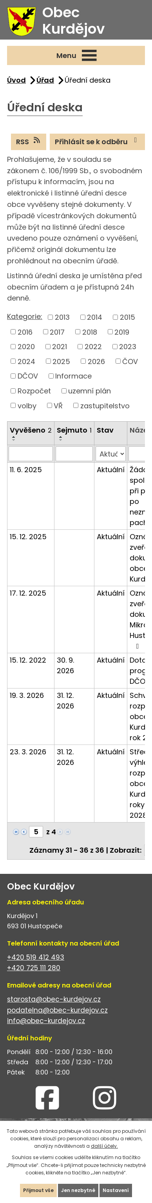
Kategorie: (24, 316)
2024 (26, 361)
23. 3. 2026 (28, 752)
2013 (62, 317)
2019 (121, 332)
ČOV (130, 361)
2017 (57, 332)
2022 (93, 346)
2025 (61, 361)
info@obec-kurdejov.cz (46, 1020)
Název (141, 430)
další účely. (104, 1146)
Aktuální (111, 470)
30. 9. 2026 (65, 665)
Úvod (16, 80)
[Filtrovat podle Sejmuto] (74, 453)
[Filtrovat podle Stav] (111, 453)
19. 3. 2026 (27, 695)
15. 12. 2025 (28, 537)
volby (27, 405)
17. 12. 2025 (28, 593)
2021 (59, 346)
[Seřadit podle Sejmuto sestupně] (61, 440)
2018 (89, 332)
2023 (127, 346)
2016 (25, 332)
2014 (94, 317)
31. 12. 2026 (65, 700)
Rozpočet (34, 391)
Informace (73, 376)
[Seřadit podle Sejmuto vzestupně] (61, 436)
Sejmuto (74, 430)
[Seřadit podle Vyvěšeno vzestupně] (14, 436)
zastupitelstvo (105, 405)
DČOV (28, 376)
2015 (127, 317)
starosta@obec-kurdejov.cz (54, 999)
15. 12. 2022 (28, 660)
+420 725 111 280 (33, 968)
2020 (26, 346)
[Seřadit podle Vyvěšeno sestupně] (14, 440)
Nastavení (116, 1190)
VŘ (58, 405)
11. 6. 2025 (26, 470)
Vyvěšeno (31, 430)
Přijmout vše (38, 1190)
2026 (96, 361)
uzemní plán (89, 391)
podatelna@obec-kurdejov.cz (57, 1010)
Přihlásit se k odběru (97, 141)
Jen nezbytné (78, 1190)
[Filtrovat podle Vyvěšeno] (31, 453)
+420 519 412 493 (35, 957)
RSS (29, 141)
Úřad (45, 80)
